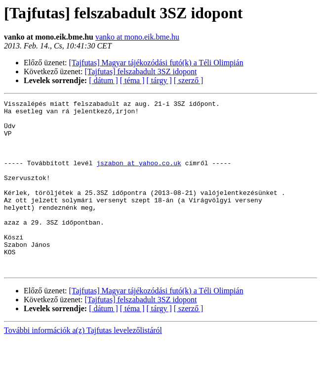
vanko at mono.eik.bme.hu (137, 37)
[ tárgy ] (159, 80)
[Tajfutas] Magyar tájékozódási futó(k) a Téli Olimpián (156, 62)
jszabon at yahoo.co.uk (138, 176)
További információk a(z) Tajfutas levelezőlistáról (83, 364)
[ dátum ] (103, 80)
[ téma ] (132, 80)
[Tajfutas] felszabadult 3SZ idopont (141, 71)
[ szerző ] (188, 80)
